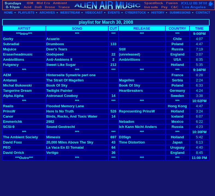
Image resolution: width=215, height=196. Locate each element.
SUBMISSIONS (179, 12)
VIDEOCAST (94, 12)
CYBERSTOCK (135, 12)
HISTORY (157, 12)
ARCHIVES (47, 12)
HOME (8, 12)
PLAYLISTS (26, 12)
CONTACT (203, 12)
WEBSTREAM (70, 12)
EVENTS (114, 12)
